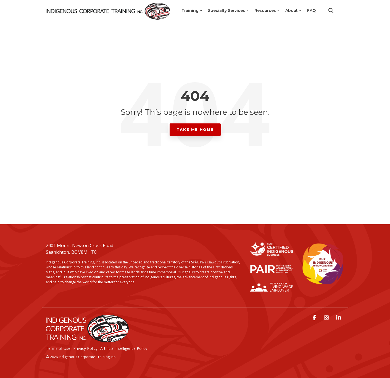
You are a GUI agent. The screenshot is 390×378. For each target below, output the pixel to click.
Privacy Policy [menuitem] (85, 348)
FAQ (311, 10)
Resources (267, 10)
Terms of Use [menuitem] (58, 348)
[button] (315, 318)
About (293, 10)
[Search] (330, 10)
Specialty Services (228, 10)
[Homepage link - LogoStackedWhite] (87, 340)
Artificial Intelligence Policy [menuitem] (123, 348)
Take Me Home (195, 129)
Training (191, 10)
